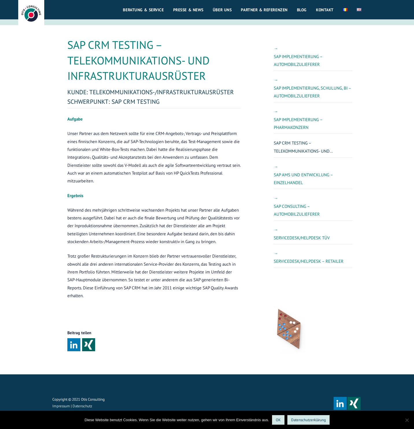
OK (278, 419)
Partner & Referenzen (264, 9)
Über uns (222, 9)
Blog (302, 9)
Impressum (61, 406)
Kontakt (325, 9)
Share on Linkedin (73, 344)
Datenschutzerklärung (308, 419)
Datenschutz (82, 406)
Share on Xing (88, 344)
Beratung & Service (143, 9)
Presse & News (188, 9)
